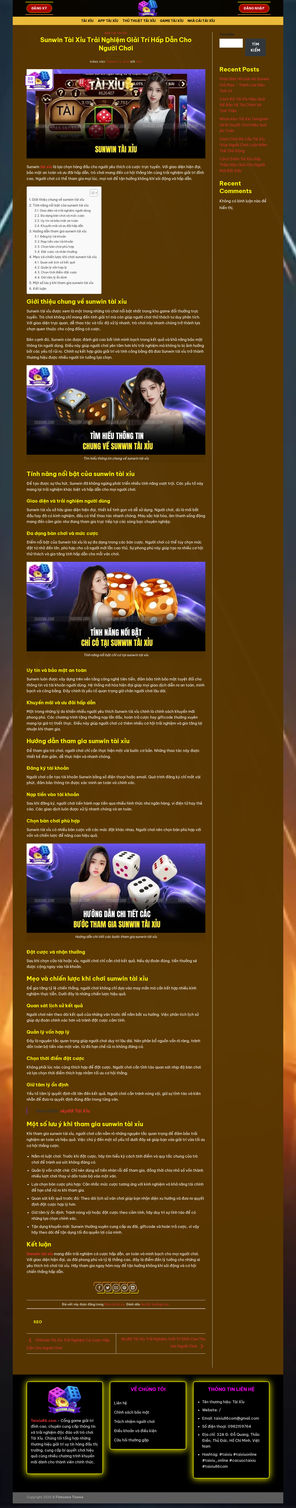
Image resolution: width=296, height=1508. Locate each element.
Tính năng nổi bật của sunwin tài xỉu (61, 205)
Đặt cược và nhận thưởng (59, 251)
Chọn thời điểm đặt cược (59, 272)
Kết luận (39, 289)
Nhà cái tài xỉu (201, 21)
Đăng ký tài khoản (53, 236)
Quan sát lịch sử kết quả (57, 262)
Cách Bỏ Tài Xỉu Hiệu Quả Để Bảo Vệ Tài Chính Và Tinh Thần (242, 105)
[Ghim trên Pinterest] (124, 1288)
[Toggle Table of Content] (91, 193)
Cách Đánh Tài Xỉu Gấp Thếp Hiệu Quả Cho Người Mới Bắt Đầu (242, 165)
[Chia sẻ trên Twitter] (107, 1288)
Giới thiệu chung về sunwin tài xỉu (58, 200)
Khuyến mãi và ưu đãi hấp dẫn (62, 226)
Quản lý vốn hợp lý (54, 267)
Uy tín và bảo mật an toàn (59, 220)
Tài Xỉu (87, 21)
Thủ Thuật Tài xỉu (139, 21)
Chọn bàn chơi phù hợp (57, 246)
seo (139, 61)
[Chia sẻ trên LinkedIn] (133, 1288)
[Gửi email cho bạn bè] (116, 1288)
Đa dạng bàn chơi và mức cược (62, 215)
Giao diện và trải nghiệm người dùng (65, 210)
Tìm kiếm (226, 34)
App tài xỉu (108, 21)
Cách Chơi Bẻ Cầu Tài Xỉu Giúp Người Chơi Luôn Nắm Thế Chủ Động (243, 145)
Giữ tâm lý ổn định (54, 277)
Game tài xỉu (171, 21)
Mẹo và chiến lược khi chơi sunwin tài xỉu (65, 257)
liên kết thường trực (155, 1304)
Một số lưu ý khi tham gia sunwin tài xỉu (63, 283)
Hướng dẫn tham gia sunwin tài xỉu (59, 231)
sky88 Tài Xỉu (74, 1111)
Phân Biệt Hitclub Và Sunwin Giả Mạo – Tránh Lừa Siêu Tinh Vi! (244, 85)
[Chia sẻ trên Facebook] (99, 1288)
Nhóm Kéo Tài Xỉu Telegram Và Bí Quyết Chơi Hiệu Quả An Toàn (243, 125)
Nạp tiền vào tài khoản (57, 241)
